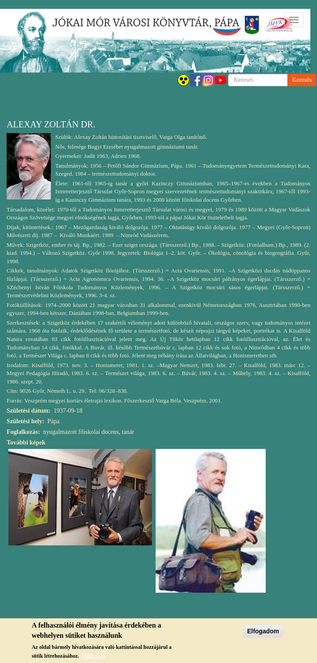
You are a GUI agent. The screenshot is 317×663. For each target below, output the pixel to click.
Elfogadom (263, 631)
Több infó (92, 655)
